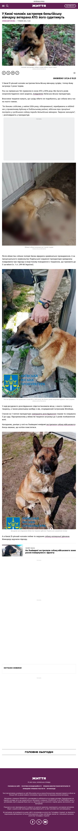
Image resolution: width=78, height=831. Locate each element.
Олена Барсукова (8, 21)
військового (69, 424)
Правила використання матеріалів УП (56, 786)
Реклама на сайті (14, 786)
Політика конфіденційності (32, 786)
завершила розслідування (44, 414)
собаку (60, 424)
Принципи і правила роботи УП (34, 788)
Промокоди (51, 788)
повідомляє (38, 94)
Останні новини (13, 668)
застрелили (51, 424)
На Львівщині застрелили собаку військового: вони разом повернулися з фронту (50, 551)
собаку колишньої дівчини (57, 536)
